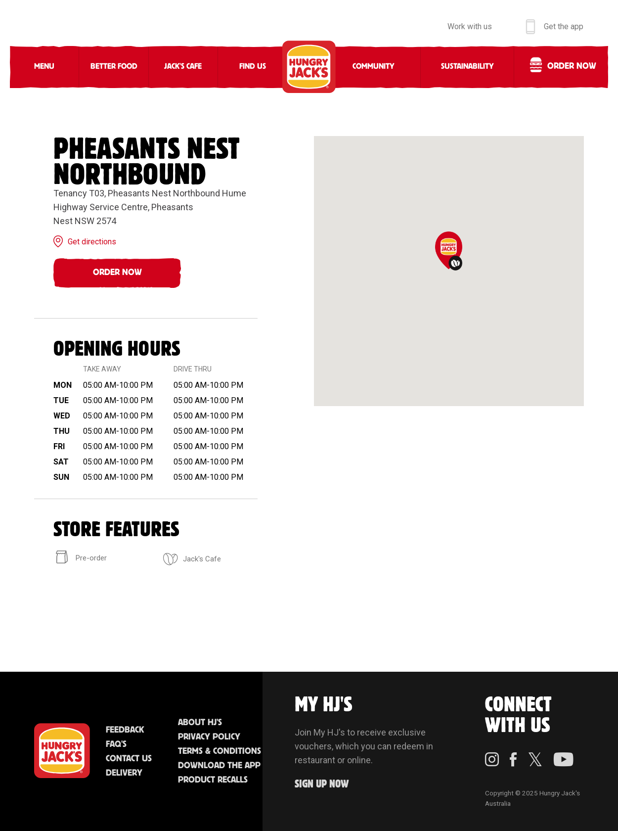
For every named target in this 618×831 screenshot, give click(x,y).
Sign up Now (322, 784)
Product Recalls (213, 780)
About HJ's (200, 723)
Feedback (125, 730)
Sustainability (467, 66)
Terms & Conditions (219, 751)
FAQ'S (116, 744)
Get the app (563, 26)
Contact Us (129, 759)
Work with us (469, 26)
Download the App (219, 766)
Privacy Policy (209, 737)
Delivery (124, 773)
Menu (44, 66)
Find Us (252, 66)
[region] (449, 271)
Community (374, 66)
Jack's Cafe (183, 66)
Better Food (113, 66)
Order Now (117, 273)
